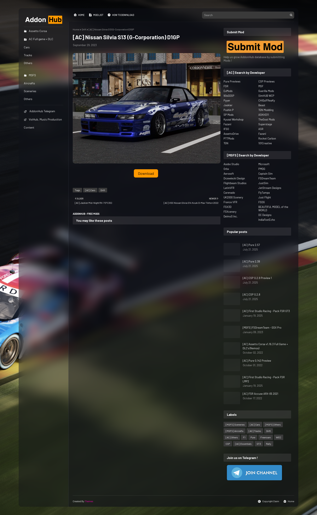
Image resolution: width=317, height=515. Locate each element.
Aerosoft (229, 173)
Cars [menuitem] (27, 47)
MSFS (30, 75)
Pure (252, 437)
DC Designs (264, 215)
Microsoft (264, 164)
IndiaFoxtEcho (266, 219)
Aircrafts (29, 83)
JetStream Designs (269, 188)
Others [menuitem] (28, 63)
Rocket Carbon (267, 138)
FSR (226, 86)
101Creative (265, 143)
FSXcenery (230, 211)
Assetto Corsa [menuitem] (35, 31)
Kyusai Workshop (233, 119)
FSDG (261, 202)
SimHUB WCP (266, 95)
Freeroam (265, 437)
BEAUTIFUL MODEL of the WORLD (273, 208)
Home (79, 15)
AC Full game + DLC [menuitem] (38, 39)
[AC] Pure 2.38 (251, 261)
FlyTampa (264, 192)
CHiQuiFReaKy (266, 100)
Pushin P (229, 110)
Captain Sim (265, 173)
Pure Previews (232, 81)
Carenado (229, 192)
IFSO (226, 129)
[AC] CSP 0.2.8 (251, 294)
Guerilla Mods (266, 91)
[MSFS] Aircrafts (234, 430)
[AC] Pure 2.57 (251, 245)
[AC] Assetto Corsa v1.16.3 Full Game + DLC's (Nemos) (265, 346)
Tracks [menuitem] (28, 55)
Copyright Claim (268, 501)
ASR (260, 129)
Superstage (265, 124)
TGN (226, 143)
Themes (89, 501)
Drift (84, 29)
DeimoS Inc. (231, 216)
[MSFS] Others (273, 424)
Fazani (227, 124)
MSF (260, 86)
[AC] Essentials (243, 443)
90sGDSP (229, 95)
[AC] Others (232, 437)
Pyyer (227, 100)
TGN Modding (265, 110)
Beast (261, 105)
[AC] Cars (90, 190)
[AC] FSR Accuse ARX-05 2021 (260, 393)
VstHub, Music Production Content (43, 123)
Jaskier (228, 105)
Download (146, 173)
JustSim (263, 183)
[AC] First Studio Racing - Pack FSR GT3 (266, 311)
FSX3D (227, 207)
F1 (244, 437)
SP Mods (229, 114)
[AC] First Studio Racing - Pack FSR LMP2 (264, 379)
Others (28, 99)
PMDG (261, 168)
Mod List (96, 15)
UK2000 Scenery (233, 197)
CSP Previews (266, 81)
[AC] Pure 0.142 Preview (257, 360)
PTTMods (229, 138)
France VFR (230, 202)
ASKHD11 (263, 114)
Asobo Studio (231, 164)
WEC (278, 437)
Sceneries (30, 91)
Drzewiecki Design (234, 178)
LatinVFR (229, 188)
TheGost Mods (266, 119)
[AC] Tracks (255, 430)
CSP (228, 443)
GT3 (259, 443)
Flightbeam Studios (235, 183)
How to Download (121, 15)
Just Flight (264, 197)
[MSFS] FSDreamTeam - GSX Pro (262, 327)
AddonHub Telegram (39, 111)
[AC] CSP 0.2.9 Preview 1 (257, 278)
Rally (268, 443)
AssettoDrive (231, 133)
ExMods (228, 91)
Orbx (226, 168)
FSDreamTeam (267, 178)
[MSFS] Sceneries (235, 424)
